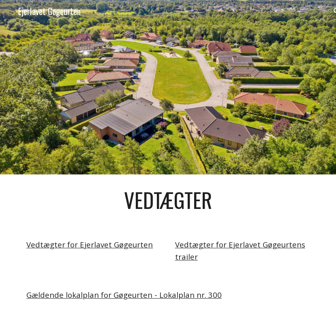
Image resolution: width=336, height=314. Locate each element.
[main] (168, 200)
